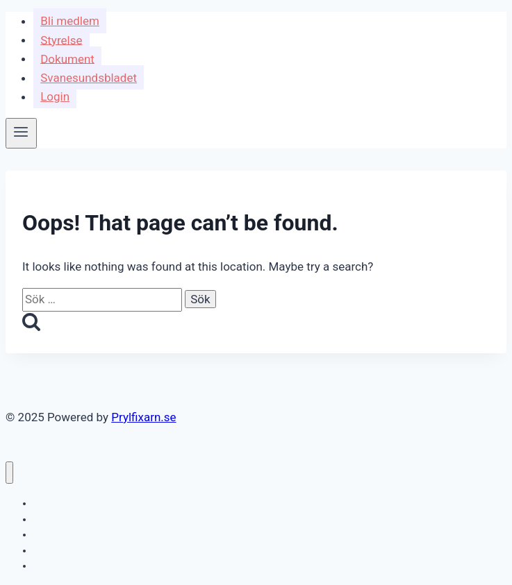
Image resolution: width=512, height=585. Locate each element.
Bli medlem (69, 21)
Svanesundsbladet (88, 78)
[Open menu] (21, 133)
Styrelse (61, 39)
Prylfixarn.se (143, 417)
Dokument (67, 58)
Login (54, 96)
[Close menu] (9, 472)
